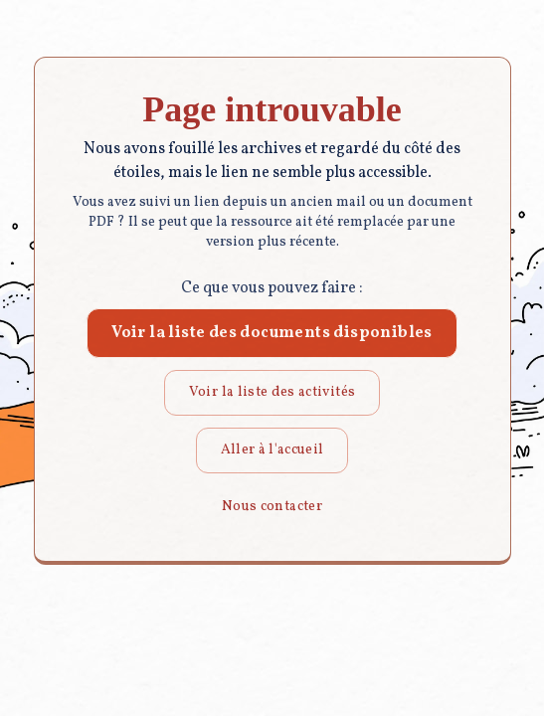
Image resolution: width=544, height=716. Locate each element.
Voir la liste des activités (272, 392)
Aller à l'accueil (272, 450)
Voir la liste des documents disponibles (272, 333)
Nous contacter (272, 506)
